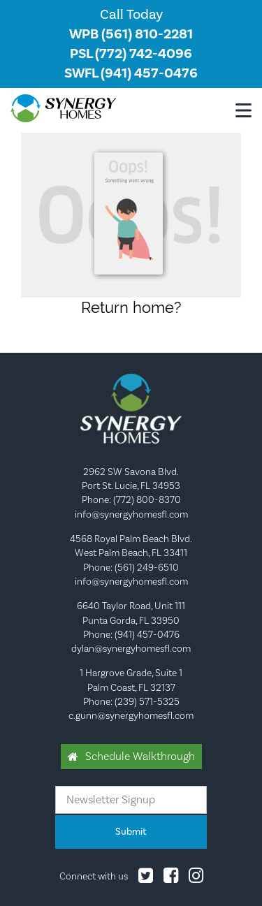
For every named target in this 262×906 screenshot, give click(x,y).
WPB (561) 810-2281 (131, 34)
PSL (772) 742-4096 (131, 53)
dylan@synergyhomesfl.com (131, 648)
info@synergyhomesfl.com (131, 514)
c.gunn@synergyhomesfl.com (131, 715)
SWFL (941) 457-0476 (131, 73)
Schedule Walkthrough (140, 756)
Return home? (131, 307)
